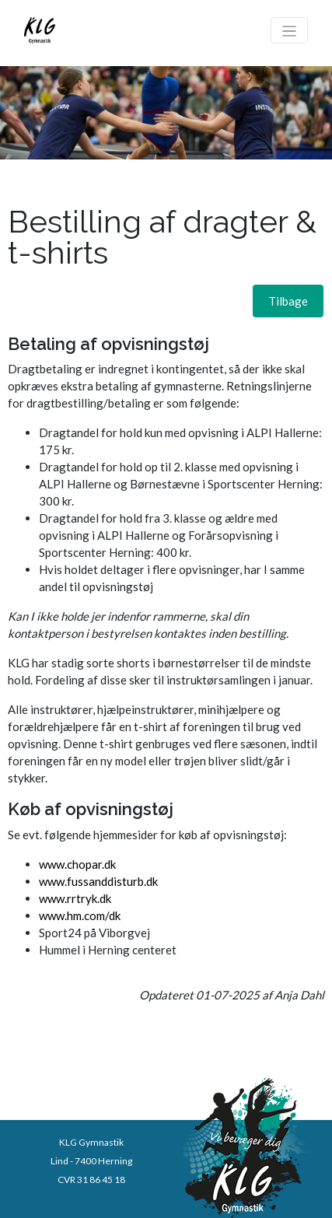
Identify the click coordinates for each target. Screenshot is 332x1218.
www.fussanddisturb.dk (98, 881)
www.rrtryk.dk (75, 898)
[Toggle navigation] (290, 30)
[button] (288, 301)
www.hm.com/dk (80, 915)
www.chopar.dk (77, 864)
